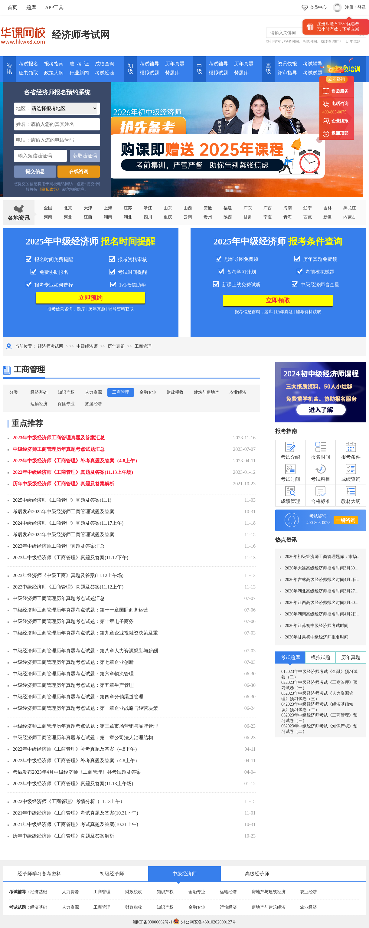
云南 (188, 217)
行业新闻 (79, 72)
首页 (12, 7)
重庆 (168, 217)
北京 (68, 208)
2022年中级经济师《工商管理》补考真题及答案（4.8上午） (76, 460)
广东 (247, 208)
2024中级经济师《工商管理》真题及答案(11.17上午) (68, 523)
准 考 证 (79, 63)
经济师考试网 (81, 34)
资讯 (9, 68)
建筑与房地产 (206, 392)
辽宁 (307, 208)
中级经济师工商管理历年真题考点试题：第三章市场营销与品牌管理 (85, 726)
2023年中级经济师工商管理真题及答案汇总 (59, 437)
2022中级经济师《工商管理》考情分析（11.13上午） (69, 801)
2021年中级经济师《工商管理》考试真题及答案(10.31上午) (75, 824)
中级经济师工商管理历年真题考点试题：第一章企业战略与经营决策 (85, 708)
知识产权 (66, 392)
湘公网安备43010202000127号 (204, 922)
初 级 (130, 68)
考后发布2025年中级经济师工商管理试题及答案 (63, 511)
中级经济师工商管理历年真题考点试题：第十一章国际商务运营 (80, 609)
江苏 (128, 208)
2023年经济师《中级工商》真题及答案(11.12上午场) (68, 575)
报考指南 (54, 63)
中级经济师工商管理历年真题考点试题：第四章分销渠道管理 (78, 696)
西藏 (307, 217)
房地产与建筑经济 (269, 892)
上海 (108, 208)
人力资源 (93, 392)
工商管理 (120, 392)
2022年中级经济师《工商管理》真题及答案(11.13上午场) (73, 472)
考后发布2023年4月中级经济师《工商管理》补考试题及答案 (77, 772)
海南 (287, 208)
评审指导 (287, 72)
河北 (68, 217)
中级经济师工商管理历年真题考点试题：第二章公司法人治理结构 (83, 737)
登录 (362, 7)
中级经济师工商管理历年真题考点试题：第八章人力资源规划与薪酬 (85, 650)
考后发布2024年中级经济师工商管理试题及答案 (63, 534)
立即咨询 (336, 79)
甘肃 (247, 217)
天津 (88, 208)
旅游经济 (93, 404)
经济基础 (39, 392)
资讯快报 (287, 63)
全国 (48, 208)
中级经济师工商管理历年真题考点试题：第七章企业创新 (73, 662)
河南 (48, 217)
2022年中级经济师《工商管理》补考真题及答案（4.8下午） (76, 749)
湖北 (128, 217)
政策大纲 (54, 72)
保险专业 (66, 404)
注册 (349, 7)
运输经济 (39, 404)
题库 (31, 7)
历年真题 (174, 63)
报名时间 (291, 41)
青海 (287, 217)
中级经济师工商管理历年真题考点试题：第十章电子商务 (73, 621)
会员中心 (318, 7)
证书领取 (28, 72)
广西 (267, 208)
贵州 (208, 217)
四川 (148, 217)
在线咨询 (78, 171)
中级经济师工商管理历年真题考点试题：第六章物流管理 (73, 673)
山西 (188, 208)
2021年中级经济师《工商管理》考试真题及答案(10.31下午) (75, 812)
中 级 (199, 68)
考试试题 (312, 72)
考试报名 (28, 63)
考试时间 (309, 41)
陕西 (228, 217)
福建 (228, 208)
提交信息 (35, 171)
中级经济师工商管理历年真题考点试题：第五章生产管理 (73, 685)
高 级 (268, 68)
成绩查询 (104, 63)
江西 (88, 217)
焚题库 (172, 72)
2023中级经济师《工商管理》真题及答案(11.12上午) (68, 586)
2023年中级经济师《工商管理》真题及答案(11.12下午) (70, 557)
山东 (168, 208)
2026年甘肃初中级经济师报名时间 (316, 637)
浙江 (148, 208)
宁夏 (267, 217)
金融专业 (147, 392)
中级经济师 (87, 346)
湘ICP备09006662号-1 (152, 922)
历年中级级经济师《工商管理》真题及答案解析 (63, 483)
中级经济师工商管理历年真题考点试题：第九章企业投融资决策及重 (85, 632)
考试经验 (104, 72)
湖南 (108, 217)
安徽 (208, 208)
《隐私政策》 (49, 189)
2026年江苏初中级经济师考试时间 (316, 625)
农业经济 (238, 392)
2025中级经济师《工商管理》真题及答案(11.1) (62, 500)
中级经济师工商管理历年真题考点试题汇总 (59, 449)
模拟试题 (149, 72)
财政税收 (175, 392)
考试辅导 (149, 63)
